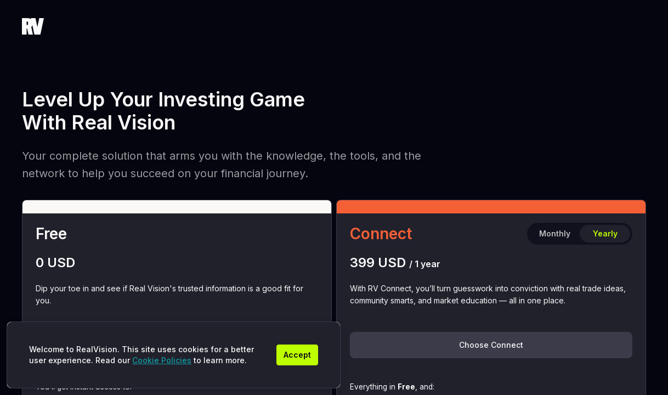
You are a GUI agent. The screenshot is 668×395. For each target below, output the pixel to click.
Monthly (554, 233)
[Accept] (297, 355)
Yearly (605, 233)
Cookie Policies (161, 360)
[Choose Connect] (491, 345)
